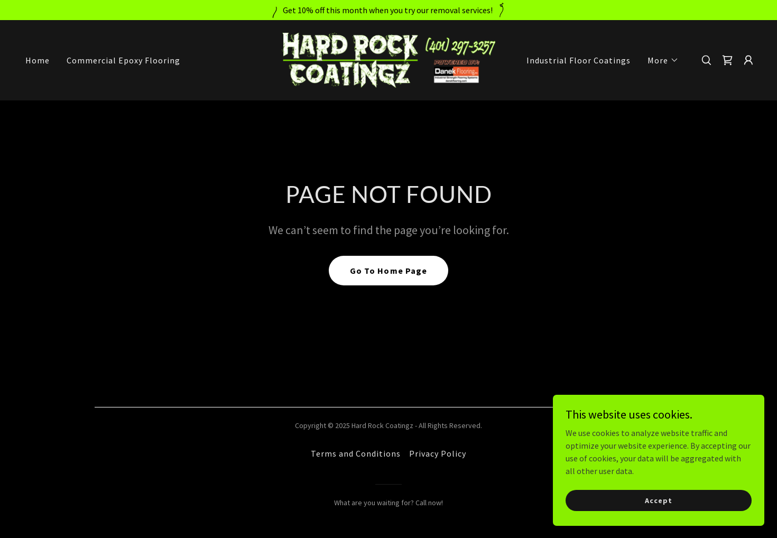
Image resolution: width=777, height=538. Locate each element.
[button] (663, 60)
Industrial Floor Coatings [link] (578, 60)
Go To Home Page (388, 270)
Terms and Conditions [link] (356, 453)
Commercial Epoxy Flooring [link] (123, 60)
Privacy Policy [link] (437, 453)
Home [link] (37, 60)
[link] (389, 59)
